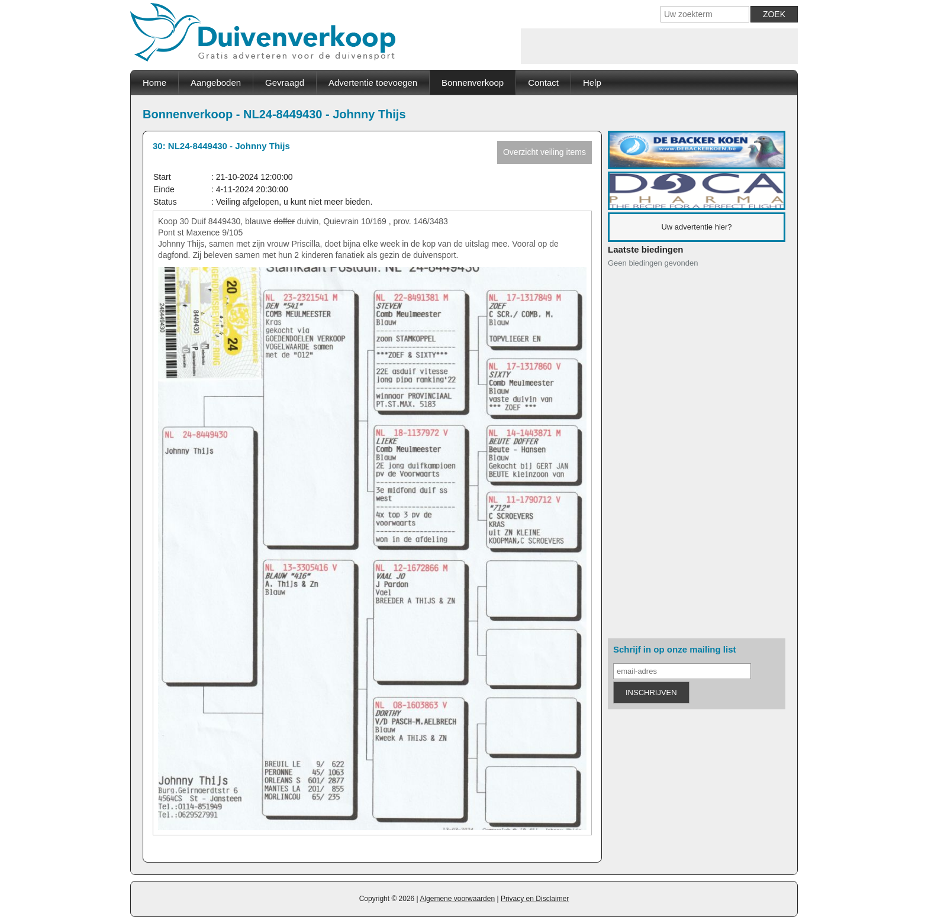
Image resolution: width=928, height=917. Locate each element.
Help (592, 83)
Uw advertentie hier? (696, 226)
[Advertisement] (659, 46)
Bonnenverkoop (473, 83)
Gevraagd (284, 83)
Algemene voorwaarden (457, 899)
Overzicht (544, 152)
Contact (543, 83)
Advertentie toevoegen (372, 83)
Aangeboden (216, 83)
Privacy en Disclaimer (535, 899)
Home (154, 83)
